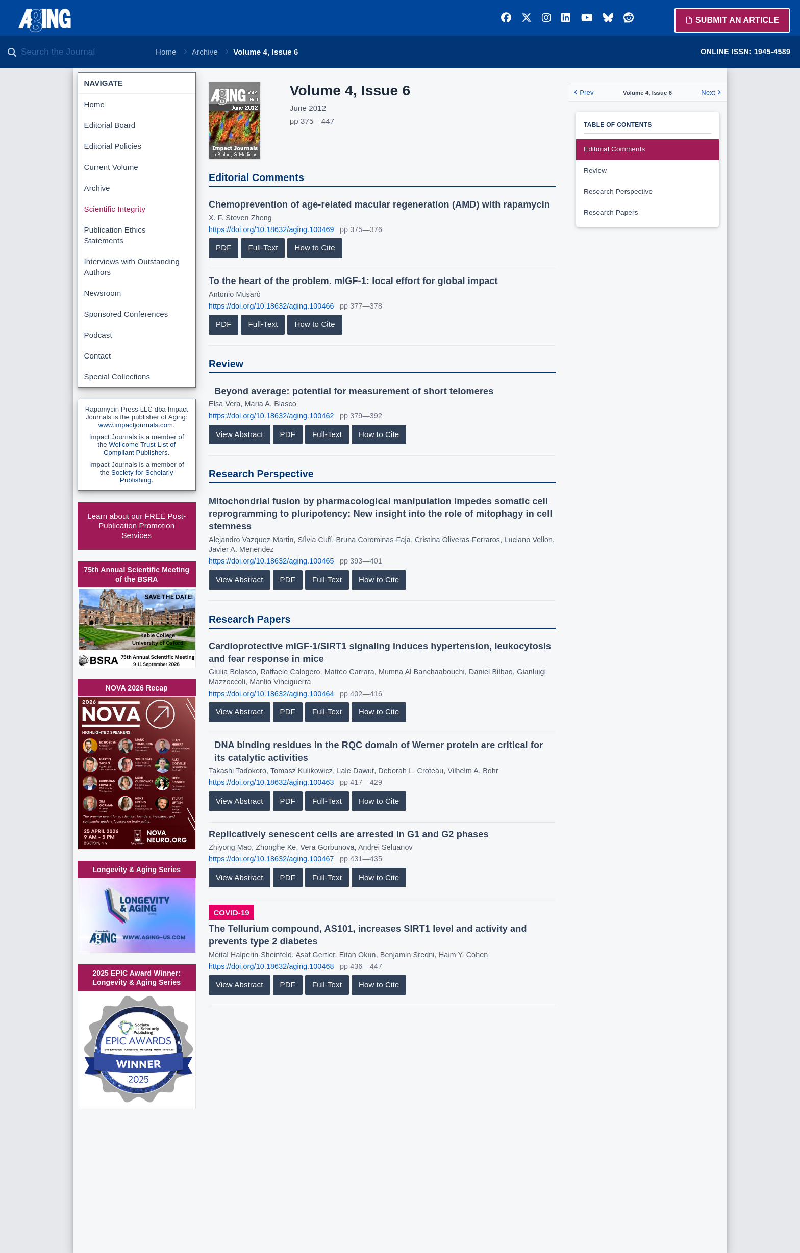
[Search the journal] (82, 52)
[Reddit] (628, 18)
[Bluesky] (608, 18)
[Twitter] (526, 18)
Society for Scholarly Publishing (142, 476)
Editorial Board (110, 125)
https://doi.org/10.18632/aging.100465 (271, 561)
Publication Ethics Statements (115, 235)
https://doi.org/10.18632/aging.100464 (271, 693)
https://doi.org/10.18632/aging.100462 (271, 416)
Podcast (98, 334)
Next (710, 92)
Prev (583, 92)
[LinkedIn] (565, 18)
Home (166, 51)
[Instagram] (546, 18)
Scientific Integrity (115, 208)
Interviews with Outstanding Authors (132, 266)
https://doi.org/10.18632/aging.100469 (271, 229)
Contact (97, 355)
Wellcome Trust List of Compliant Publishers (140, 448)
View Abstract (239, 434)
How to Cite (314, 247)
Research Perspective (618, 191)
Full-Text (263, 247)
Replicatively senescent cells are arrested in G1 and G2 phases (349, 834)
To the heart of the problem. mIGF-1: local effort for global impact (353, 281)
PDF (223, 247)
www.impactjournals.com (135, 425)
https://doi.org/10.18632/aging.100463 (271, 782)
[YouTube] (587, 18)
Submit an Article (732, 20)
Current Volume (111, 167)
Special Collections (117, 376)
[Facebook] (506, 18)
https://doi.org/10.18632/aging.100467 (271, 859)
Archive (205, 51)
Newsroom (102, 293)
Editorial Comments (614, 149)
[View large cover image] (235, 120)
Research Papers (611, 212)
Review (595, 170)
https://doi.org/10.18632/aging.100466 (271, 306)
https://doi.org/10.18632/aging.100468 (271, 966)
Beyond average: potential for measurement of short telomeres (353, 391)
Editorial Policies (113, 146)
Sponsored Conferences (126, 314)
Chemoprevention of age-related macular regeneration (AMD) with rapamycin (379, 204)
